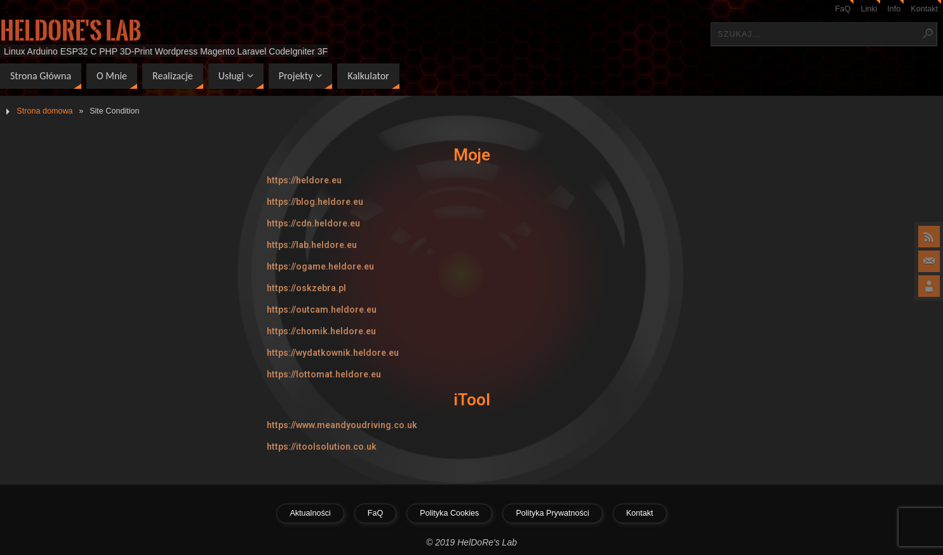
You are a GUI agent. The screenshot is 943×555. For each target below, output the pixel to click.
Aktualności (310, 513)
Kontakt (924, 8)
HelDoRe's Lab (71, 31)
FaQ (843, 8)
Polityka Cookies (449, 513)
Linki (868, 8)
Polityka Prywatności (552, 513)
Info (893, 8)
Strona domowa (44, 111)
